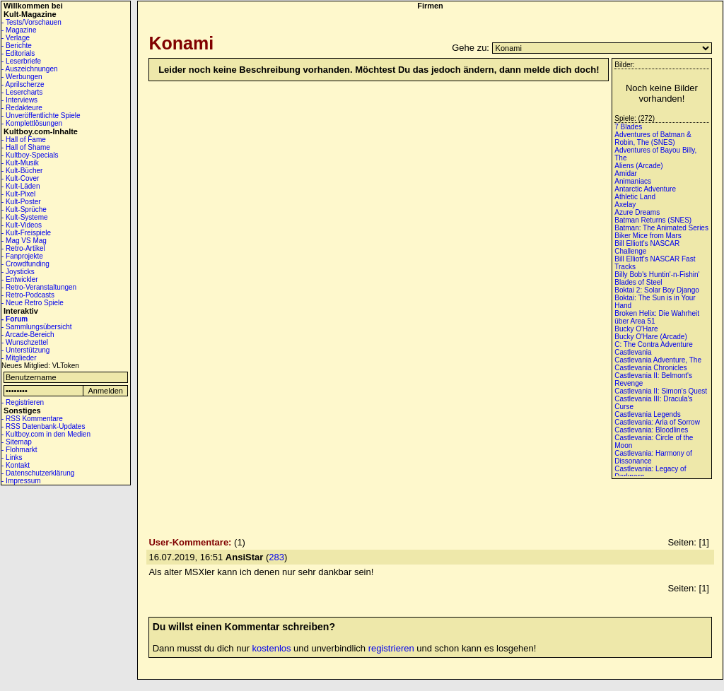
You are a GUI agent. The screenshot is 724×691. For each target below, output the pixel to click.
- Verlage (15, 38)
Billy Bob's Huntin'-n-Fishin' (656, 274)
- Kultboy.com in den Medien (45, 434)
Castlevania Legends (647, 414)
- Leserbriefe (21, 61)
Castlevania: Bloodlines (651, 430)
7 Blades (628, 127)
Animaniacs (632, 181)
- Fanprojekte (22, 256)
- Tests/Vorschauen (31, 22)
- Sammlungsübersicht (36, 327)
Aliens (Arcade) (638, 166)
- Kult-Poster (21, 202)
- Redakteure (21, 108)
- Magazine (18, 30)
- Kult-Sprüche (24, 209)
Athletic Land (634, 197)
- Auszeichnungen (29, 69)
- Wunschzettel (24, 342)
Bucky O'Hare (636, 329)
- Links (11, 457)
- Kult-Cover (20, 178)
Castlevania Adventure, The (657, 360)
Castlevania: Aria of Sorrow (657, 422)
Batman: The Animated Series (661, 228)
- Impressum (21, 481)
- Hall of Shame (25, 147)
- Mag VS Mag (24, 240)
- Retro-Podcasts (27, 295)
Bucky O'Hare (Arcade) (650, 337)
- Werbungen (21, 77)
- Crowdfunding (25, 264)
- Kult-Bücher (21, 171)
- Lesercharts (21, 92)
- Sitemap (16, 442)
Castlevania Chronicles (650, 368)
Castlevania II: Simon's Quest (660, 391)
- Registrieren (22, 402)
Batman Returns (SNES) (652, 220)
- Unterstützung (25, 350)
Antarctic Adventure (645, 189)
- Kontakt (15, 465)
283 (276, 557)
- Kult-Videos (21, 225)
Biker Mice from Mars (647, 236)
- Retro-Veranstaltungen (38, 287)
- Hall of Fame (23, 139)
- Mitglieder (18, 358)
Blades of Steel (638, 282)
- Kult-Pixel (18, 194)
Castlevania (632, 352)
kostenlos (271, 648)
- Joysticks (18, 272)
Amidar (625, 173)
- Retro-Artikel (23, 248)
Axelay (625, 204)
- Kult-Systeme (24, 217)
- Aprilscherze (23, 84)
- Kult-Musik (20, 163)
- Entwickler (19, 279)
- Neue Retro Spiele (32, 303)
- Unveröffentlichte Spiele (41, 115)
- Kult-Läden (20, 186)
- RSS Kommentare (32, 419)
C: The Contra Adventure (653, 344)
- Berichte (16, 45)
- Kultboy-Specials (30, 155)
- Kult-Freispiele (26, 233)
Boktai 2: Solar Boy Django (656, 290)
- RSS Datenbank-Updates (43, 426)
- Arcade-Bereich (27, 334)
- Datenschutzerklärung (37, 473)
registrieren (391, 648)
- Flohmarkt (19, 450)
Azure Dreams (637, 212)
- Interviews (19, 100)
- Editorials (18, 53)
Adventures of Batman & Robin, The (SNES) (652, 138)
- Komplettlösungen (31, 123)
